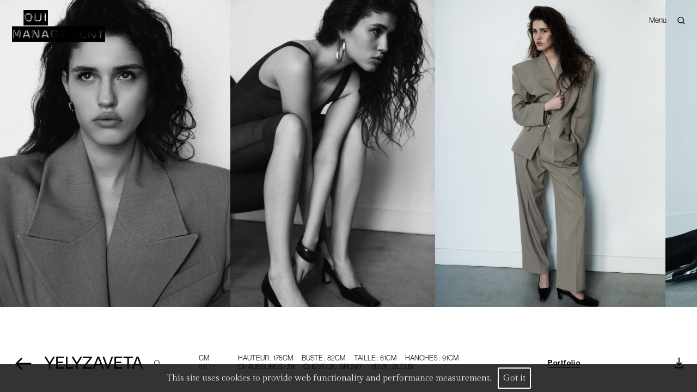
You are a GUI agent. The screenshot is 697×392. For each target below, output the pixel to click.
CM (204, 358)
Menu (658, 16)
